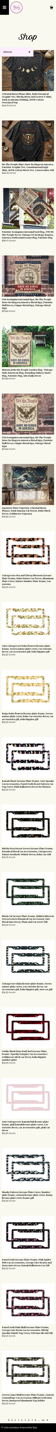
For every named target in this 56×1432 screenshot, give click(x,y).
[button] (16, 52)
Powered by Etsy (28, 1427)
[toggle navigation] (4, 7)
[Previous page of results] (9, 1420)
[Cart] (51, 8)
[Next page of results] (47, 1420)
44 (43, 1420)
